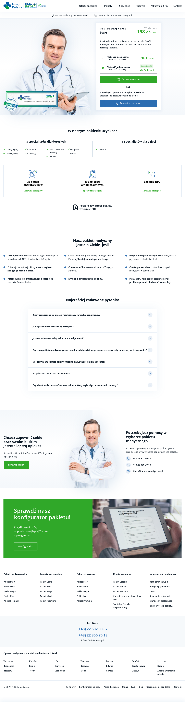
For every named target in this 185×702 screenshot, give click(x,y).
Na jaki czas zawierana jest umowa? (51, 373)
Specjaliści (124, 6)
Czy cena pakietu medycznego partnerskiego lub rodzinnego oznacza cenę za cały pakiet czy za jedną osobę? (90, 350)
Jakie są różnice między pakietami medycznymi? (58, 338)
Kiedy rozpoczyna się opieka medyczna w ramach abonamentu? (66, 314)
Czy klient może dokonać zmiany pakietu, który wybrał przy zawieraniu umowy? (75, 385)
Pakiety (108, 6)
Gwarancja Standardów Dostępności (116, 15)
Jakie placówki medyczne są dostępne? (53, 326)
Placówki (140, 6)
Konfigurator (26, 546)
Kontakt (177, 6)
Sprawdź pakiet (16, 464)
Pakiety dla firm (159, 6)
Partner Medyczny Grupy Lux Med (71, 15)
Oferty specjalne (88, 6)
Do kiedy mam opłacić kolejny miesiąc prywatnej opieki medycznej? (69, 361)
